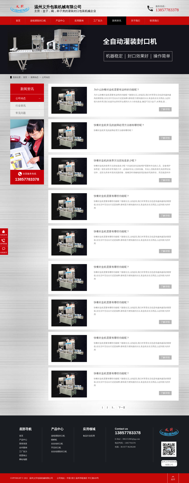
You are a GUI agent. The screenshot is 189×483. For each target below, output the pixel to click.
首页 (18, 20)
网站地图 (23, 459)
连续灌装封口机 (38, 20)
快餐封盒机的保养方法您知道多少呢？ (115, 160)
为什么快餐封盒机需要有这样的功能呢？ (116, 89)
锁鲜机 (54, 440)
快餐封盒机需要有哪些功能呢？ (111, 196)
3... (113, 407)
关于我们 (135, 20)
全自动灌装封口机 (59, 451)
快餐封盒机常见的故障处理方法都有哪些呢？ (119, 125)
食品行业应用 (89, 436)
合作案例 (23, 448)
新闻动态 (35, 77)
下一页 (122, 407)
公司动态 (46, 77)
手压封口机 (56, 448)
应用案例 (79, 20)
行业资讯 (21, 105)
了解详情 (165, 109)
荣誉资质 (23, 444)
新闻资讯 (116, 20)
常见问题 (21, 113)
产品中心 (60, 20)
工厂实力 (97, 20)
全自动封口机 (57, 444)
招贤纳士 (23, 455)
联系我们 (154, 20)
